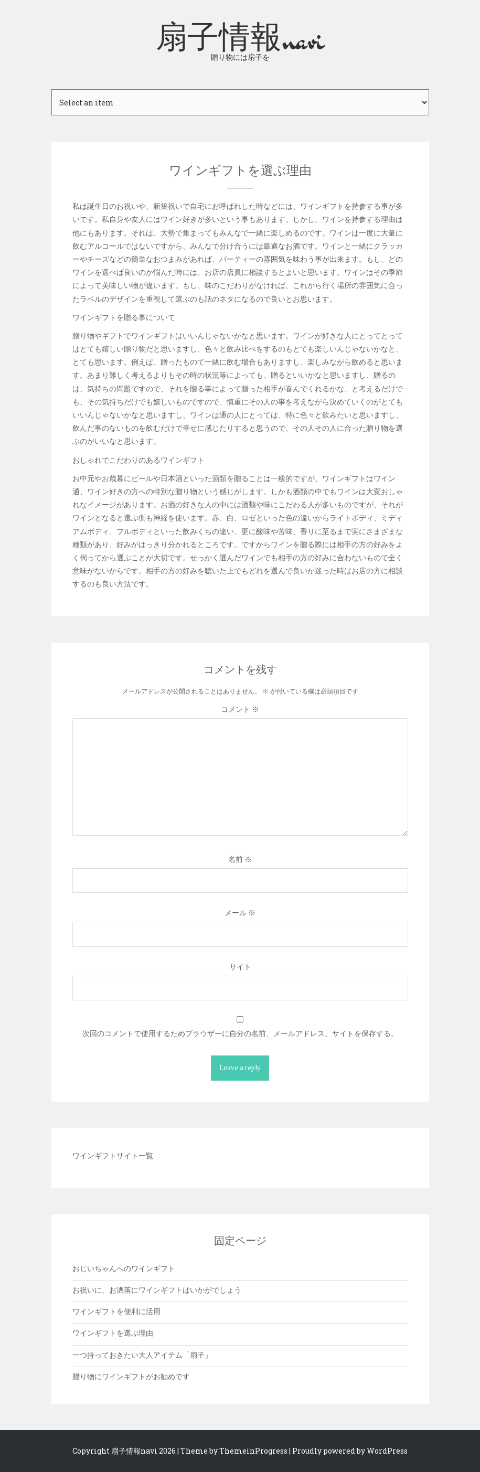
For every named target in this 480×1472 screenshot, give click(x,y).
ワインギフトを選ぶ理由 (112, 1333)
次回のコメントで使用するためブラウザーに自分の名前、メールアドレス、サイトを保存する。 (240, 1033)
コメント (240, 709)
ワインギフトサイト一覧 (112, 1155)
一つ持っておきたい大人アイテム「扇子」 (142, 1355)
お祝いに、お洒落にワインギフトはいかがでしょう (156, 1290)
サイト (240, 967)
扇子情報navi (240, 39)
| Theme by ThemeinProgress (232, 1451)
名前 (240, 859)
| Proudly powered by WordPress (348, 1451)
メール (240, 913)
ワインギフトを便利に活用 (116, 1311)
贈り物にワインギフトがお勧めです (131, 1376)
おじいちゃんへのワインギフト (123, 1268)
